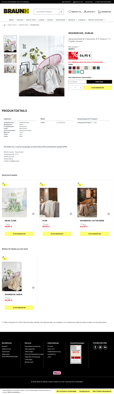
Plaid (44, 221)
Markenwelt (29, 362)
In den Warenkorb (97, 87)
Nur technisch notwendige (66, 391)
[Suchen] (61, 12)
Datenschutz (6, 349)
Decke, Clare (10, 221)
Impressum (6, 352)
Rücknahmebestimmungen (34, 354)
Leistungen (28, 359)
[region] (34, 66)
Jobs (49, 357)
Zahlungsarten (30, 349)
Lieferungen (29, 352)
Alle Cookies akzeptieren (102, 391)
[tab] (14, 110)
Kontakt (4, 346)
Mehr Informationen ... (14, 392)
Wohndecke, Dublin (13, 294)
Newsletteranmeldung (32, 346)
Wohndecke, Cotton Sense (92, 221)
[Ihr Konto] (89, 12)
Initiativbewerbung (53, 352)
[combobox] (46, 12)
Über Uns (50, 349)
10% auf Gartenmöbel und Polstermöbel (15, 2)
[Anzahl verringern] (70, 88)
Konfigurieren (84, 391)
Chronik (50, 346)
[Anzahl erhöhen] (80, 88)
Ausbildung (51, 354)
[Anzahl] (75, 88)
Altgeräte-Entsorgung (32, 357)
